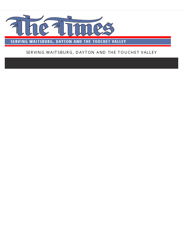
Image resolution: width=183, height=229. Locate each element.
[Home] (88, 44)
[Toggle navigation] (14, 64)
